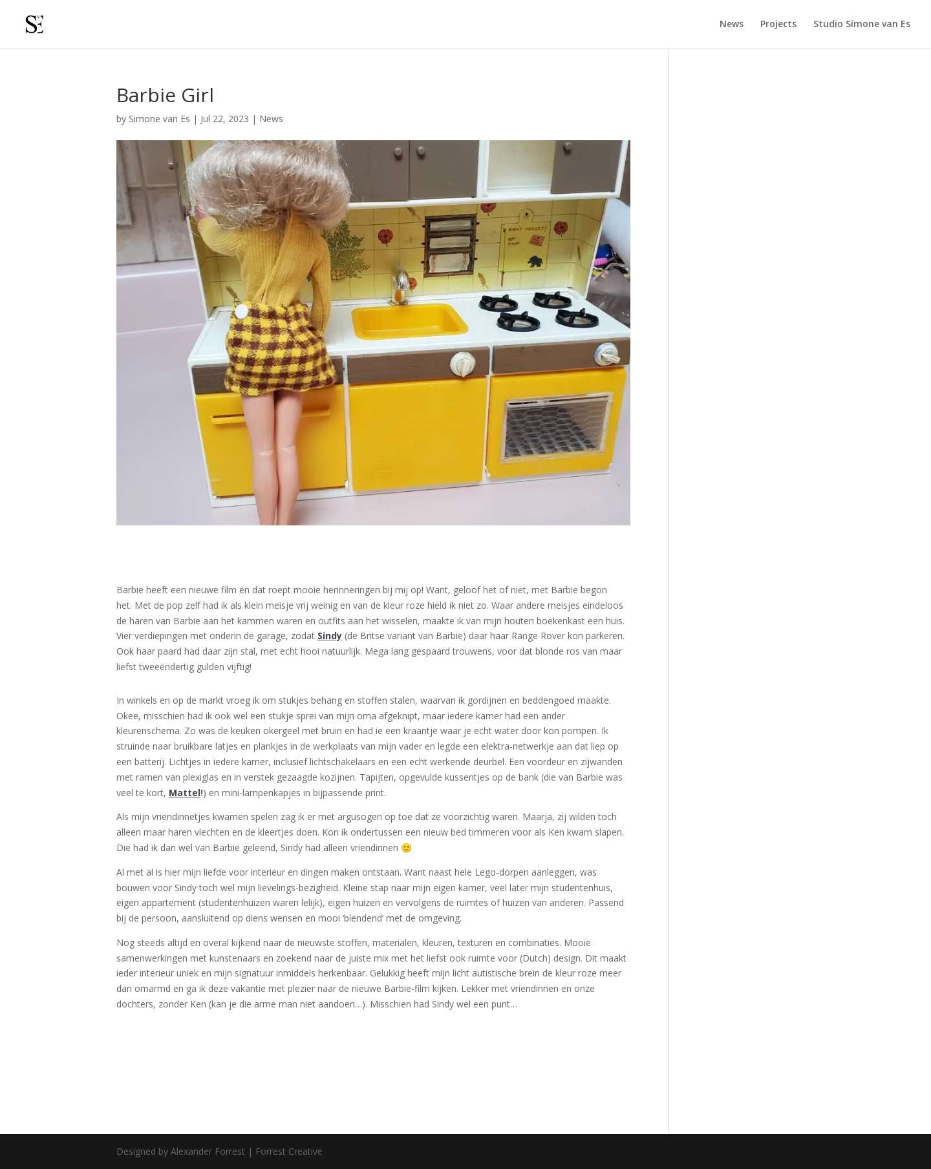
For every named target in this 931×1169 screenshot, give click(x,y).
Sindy (329, 635)
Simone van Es (159, 118)
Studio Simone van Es (861, 24)
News (732, 24)
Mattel (184, 792)
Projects (778, 24)
